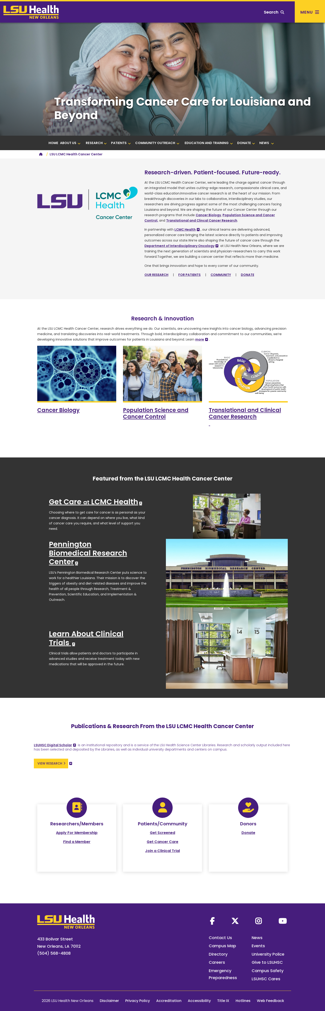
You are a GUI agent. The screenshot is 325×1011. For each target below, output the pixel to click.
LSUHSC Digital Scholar (53, 745)
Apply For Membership (77, 832)
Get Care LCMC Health (93, 502)
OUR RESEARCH (156, 274)
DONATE (246, 143)
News (257, 937)
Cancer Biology (208, 215)
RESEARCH (96, 143)
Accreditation (168, 1000)
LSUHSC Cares (266, 979)
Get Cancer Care (162, 841)
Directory (218, 954)
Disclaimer (109, 1000)
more (199, 339)
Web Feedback (270, 1000)
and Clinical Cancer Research (245, 416)
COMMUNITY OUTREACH (157, 143)
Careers (217, 962)
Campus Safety (267, 970)
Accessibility (199, 1000)
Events (258, 946)
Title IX (223, 1000)
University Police (268, 954)
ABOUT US (70, 143)
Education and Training (209, 143)
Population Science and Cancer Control (155, 413)
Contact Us (220, 937)
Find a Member (77, 841)
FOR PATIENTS (189, 274)
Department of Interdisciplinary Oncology (179, 246)
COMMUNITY (221, 274)
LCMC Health (185, 229)
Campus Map (222, 946)
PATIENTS (121, 143)
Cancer (58, 410)
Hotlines (243, 1000)
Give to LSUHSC (267, 962)
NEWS (266, 143)
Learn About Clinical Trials (86, 638)
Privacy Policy (137, 1000)
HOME (53, 143)
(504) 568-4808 (54, 953)
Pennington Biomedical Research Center (88, 553)
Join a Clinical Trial (162, 850)
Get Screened (162, 832)
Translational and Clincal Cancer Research (201, 220)
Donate (248, 832)
